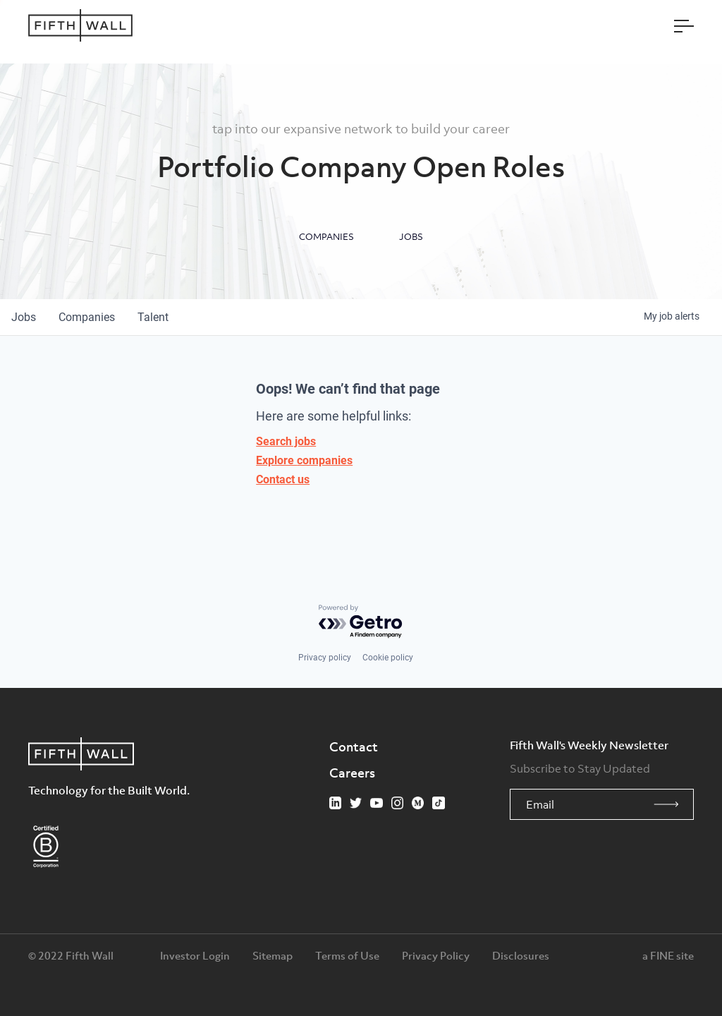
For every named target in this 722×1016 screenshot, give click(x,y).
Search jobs (286, 441)
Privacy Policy (436, 955)
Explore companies (304, 460)
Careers (352, 772)
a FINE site (668, 955)
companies (87, 317)
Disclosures (520, 955)
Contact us (283, 479)
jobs (23, 317)
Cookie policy (387, 658)
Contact (353, 746)
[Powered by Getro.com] (361, 622)
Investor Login (195, 955)
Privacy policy (324, 658)
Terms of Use (347, 955)
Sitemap (272, 955)
